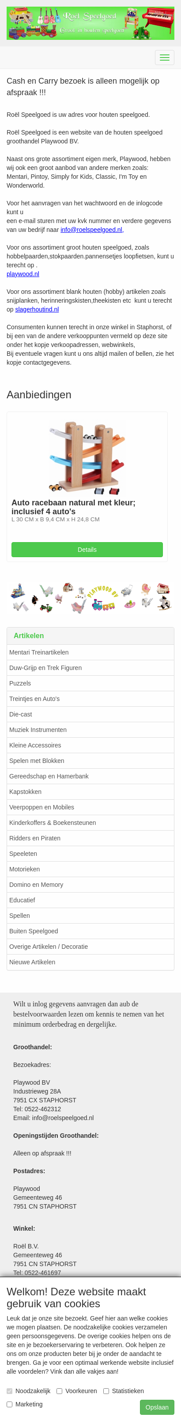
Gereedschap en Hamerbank (49, 776)
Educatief (22, 900)
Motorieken (24, 869)
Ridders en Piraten (34, 838)
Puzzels (20, 683)
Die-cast (20, 714)
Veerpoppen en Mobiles (41, 807)
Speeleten (23, 853)
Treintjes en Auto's (34, 698)
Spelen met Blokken (36, 760)
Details (87, 549)
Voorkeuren (77, 1390)
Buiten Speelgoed (33, 931)
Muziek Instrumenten (38, 729)
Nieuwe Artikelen (32, 962)
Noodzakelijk (28, 1390)
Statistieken (123, 1390)
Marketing (24, 1404)
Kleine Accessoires (35, 745)
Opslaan (157, 1407)
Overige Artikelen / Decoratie (48, 946)
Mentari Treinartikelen (39, 652)
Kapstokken (25, 791)
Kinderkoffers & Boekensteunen (52, 822)
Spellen (19, 915)
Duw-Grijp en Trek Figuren (45, 667)
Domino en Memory (36, 884)
